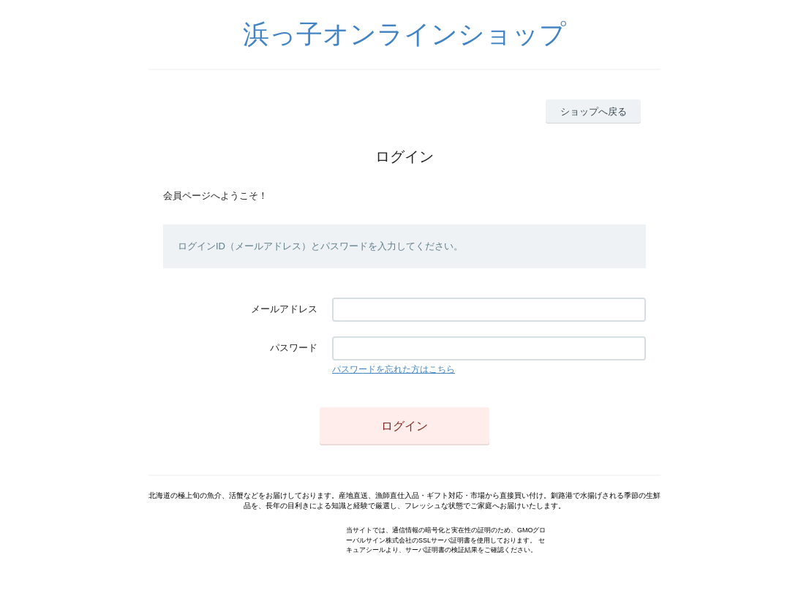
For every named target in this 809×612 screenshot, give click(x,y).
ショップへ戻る (593, 111)
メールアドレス (284, 308)
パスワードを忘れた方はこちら (393, 369)
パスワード (293, 347)
